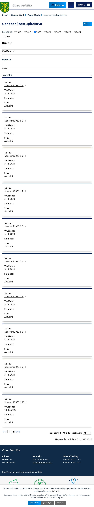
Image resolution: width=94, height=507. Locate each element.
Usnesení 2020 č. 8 (15, 331)
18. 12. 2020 (10, 409)
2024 (78, 32)
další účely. (56, 491)
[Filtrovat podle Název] (47, 47)
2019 (28, 32)
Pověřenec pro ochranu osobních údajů (22, 472)
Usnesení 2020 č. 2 (15, 120)
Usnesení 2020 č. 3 (15, 155)
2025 (7, 36)
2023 (68, 32)
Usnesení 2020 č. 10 (16, 402)
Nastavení (60, 503)
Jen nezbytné (47, 503)
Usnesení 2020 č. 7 (15, 296)
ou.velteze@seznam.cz (42, 462)
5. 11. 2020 (9, 93)
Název (6, 42)
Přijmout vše (34, 503)
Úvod (4, 15)
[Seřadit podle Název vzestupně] (12, 41)
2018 (18, 32)
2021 (48, 32)
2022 (58, 32)
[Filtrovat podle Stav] (47, 75)
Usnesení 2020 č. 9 (15, 366)
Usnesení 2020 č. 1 (15, 85)
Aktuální (8, 105)
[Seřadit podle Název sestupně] (12, 42)
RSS (87, 23)
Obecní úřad (17, 15)
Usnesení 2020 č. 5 (15, 226)
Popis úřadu (34, 15)
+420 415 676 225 (40, 459)
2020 (38, 32)
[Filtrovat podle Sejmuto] (47, 65)
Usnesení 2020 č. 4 (15, 191)
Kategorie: (7, 31)
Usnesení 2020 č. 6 (15, 261)
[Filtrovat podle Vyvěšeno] (47, 56)
